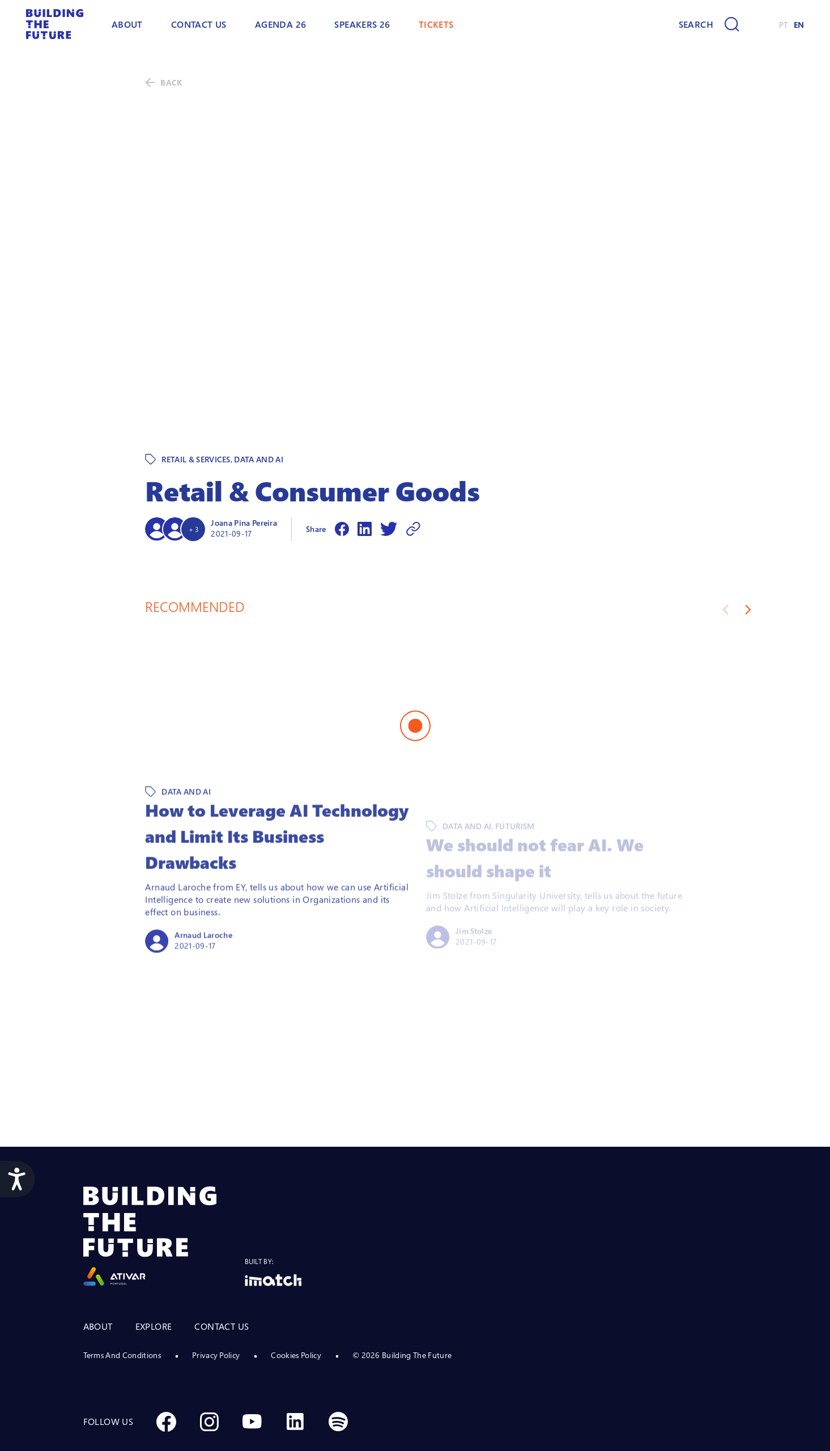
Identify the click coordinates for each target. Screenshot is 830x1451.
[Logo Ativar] (164, 1187)
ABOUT (127, 24)
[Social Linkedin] (295, 1373)
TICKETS (436, 24)
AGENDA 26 (281, 24)
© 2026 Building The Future (402, 1306)
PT (783, 24)
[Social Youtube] (252, 1373)
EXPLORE (153, 1277)
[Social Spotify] (338, 1373)
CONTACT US (221, 1277)
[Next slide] (748, 560)
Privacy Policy (216, 1306)
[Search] (709, 24)
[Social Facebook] (166, 1373)
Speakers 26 (362, 24)
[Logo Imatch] (273, 1231)
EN (799, 24)
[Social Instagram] (209, 1373)
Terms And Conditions (122, 1306)
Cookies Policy (296, 1306)
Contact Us (199, 24)
